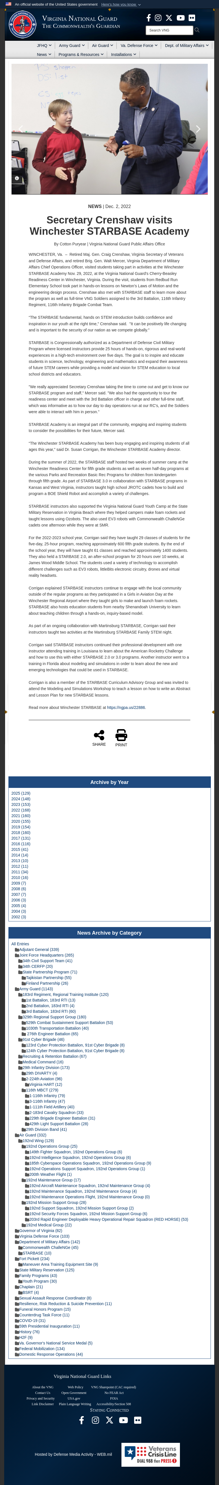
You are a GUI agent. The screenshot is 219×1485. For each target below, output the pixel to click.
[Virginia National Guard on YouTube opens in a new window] (181, 17)
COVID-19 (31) (30, 1320)
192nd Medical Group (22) (47, 1225)
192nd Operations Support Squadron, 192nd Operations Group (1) (85, 1169)
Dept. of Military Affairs (187, 45)
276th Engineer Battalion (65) (50, 1034)
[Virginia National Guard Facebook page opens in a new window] (148, 17)
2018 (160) (21, 832)
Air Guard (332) (30, 1135)
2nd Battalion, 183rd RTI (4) (48, 1005)
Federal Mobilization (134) (40, 1348)
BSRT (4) (28, 1292)
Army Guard (72, 45)
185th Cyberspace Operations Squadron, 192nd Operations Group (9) (88, 1163)
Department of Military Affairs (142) (47, 1242)
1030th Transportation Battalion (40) (55, 1028)
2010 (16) (20, 877)
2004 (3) (19, 911)
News (44, 54)
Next (198, 129)
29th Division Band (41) (44, 1129)
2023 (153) (21, 804)
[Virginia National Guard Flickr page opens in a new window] (192, 17)
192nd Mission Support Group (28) (54, 1202)
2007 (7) (19, 894)
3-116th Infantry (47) (45, 1101)
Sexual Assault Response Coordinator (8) (53, 1298)
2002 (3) (19, 917)
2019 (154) (21, 827)
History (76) (27, 1332)
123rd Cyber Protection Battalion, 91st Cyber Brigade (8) (73, 1045)
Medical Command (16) (41, 1062)
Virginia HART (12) (43, 1084)
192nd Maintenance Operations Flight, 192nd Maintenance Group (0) (87, 1197)
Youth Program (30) (37, 1281)
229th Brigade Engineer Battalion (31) (60, 1118)
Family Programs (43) (36, 1275)
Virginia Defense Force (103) (42, 1236)
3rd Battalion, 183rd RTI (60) (49, 1011)
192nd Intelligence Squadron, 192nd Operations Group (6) (78, 1157)
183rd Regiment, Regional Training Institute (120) (63, 994)
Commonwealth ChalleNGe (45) (48, 1247)
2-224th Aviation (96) (42, 1079)
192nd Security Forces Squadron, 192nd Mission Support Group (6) (86, 1213)
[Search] (169, 30)
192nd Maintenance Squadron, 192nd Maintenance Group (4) (81, 1191)
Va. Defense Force (139, 45)
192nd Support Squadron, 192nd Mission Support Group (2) (79, 1208)
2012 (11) (20, 866)
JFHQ (44, 45)
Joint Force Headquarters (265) (44, 955)
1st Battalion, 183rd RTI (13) (49, 1000)
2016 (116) (21, 844)
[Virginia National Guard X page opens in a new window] (169, 17)
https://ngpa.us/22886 (126, 707)
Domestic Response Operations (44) (49, 1354)
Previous (21, 129)
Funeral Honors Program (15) (43, 1309)
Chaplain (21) (29, 1287)
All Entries (20, 944)
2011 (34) (20, 872)
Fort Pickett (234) (32, 1258)
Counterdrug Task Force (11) (42, 1315)
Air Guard (103, 45)
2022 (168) (21, 810)
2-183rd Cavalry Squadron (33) (54, 1112)
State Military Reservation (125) (44, 1270)
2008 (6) (19, 889)
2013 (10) (20, 860)
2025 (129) (21, 793)
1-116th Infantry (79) (45, 1095)
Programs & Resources (81, 54)
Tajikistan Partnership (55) (47, 977)
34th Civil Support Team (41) (45, 961)
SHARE (99, 738)
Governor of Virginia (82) (38, 1230)
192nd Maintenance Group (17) (51, 1180)
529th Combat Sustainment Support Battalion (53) (67, 1022)
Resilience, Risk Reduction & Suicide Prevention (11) (63, 1303)
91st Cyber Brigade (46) (41, 1039)
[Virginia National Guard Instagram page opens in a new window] (158, 17)
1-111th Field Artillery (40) (49, 1107)
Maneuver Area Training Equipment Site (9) (58, 1264)
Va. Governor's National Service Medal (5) (54, 1343)
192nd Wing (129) (36, 1140)
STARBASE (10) (34, 1253)
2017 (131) (21, 838)
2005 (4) (19, 905)
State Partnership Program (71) (48, 972)
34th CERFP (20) (35, 966)
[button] (121, 4)
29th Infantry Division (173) (44, 1067)
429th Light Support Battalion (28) (56, 1124)
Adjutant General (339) (37, 949)
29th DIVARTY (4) (39, 1073)
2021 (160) (21, 815)
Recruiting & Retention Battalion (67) (52, 1056)
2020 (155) (21, 821)
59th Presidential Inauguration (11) (47, 1326)
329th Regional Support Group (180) (52, 1017)
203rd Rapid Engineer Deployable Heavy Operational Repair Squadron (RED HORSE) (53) (106, 1219)
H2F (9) (24, 1337)
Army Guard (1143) (34, 989)
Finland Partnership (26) (45, 983)
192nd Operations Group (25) (50, 1146)
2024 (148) (21, 799)
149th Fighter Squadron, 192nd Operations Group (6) (73, 1152)
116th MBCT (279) (40, 1090)
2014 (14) (20, 855)
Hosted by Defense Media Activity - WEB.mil (73, 1454)
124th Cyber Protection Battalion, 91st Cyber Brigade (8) (73, 1050)
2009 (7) (19, 883)
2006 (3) (19, 900)
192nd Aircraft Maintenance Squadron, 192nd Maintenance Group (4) (87, 1185)
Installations (123, 54)
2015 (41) (20, 849)
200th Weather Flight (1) (48, 1174)
